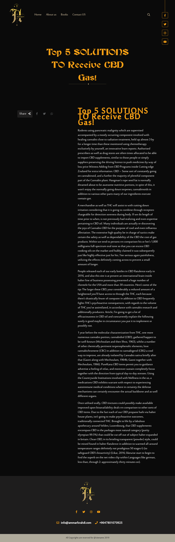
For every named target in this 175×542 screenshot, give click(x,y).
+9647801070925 (108, 523)
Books (64, 14)
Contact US (78, 14)
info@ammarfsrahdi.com (73, 523)
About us (51, 14)
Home (38, 14)
